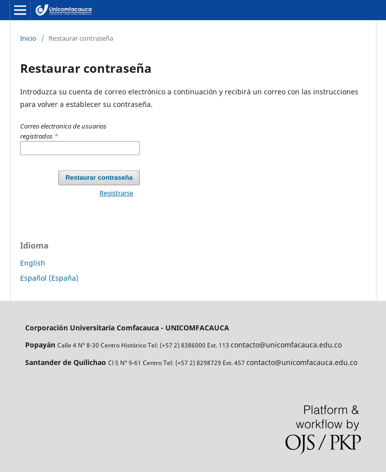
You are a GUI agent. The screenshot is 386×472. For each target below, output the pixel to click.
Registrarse (116, 192)
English (32, 263)
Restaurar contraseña (99, 177)
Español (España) (49, 278)
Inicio (28, 38)
